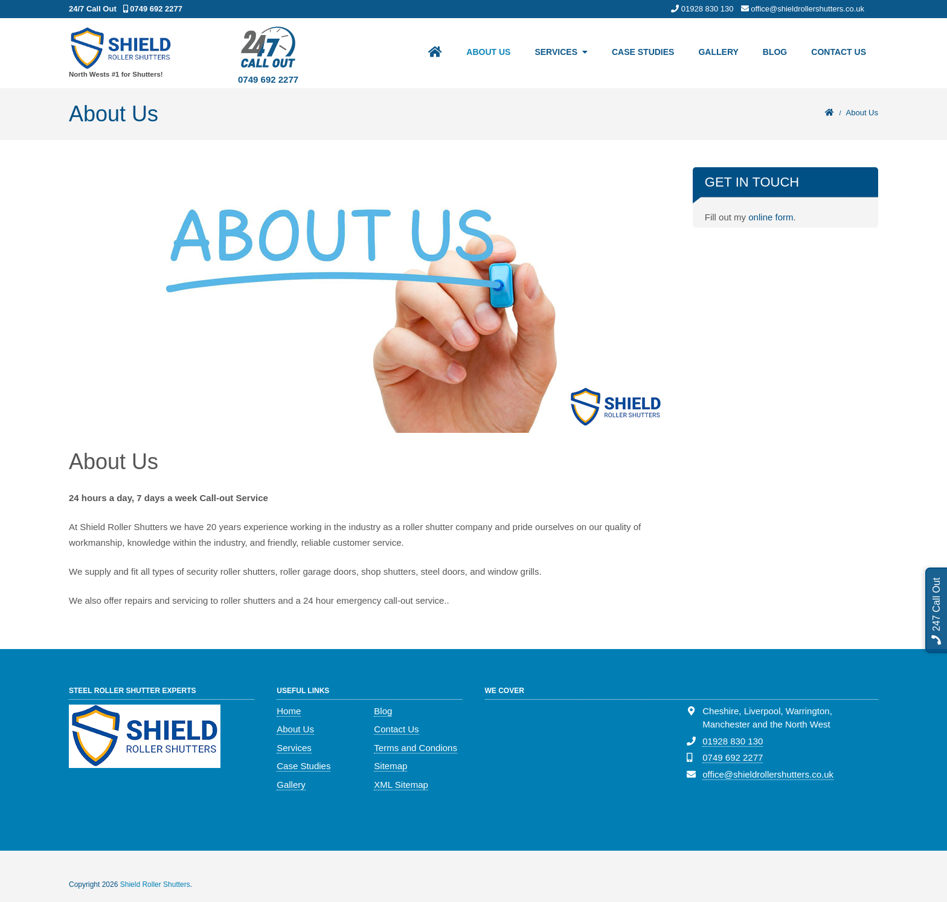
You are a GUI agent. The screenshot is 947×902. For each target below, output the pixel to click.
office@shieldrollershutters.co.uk (767, 774)
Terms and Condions (415, 748)
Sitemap (390, 766)
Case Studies (643, 52)
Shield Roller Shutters (155, 884)
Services (555, 52)
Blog (775, 52)
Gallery (718, 52)
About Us (488, 52)
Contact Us (838, 52)
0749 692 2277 (268, 79)
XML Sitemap (401, 784)
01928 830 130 (732, 741)
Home (289, 711)
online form (770, 217)
